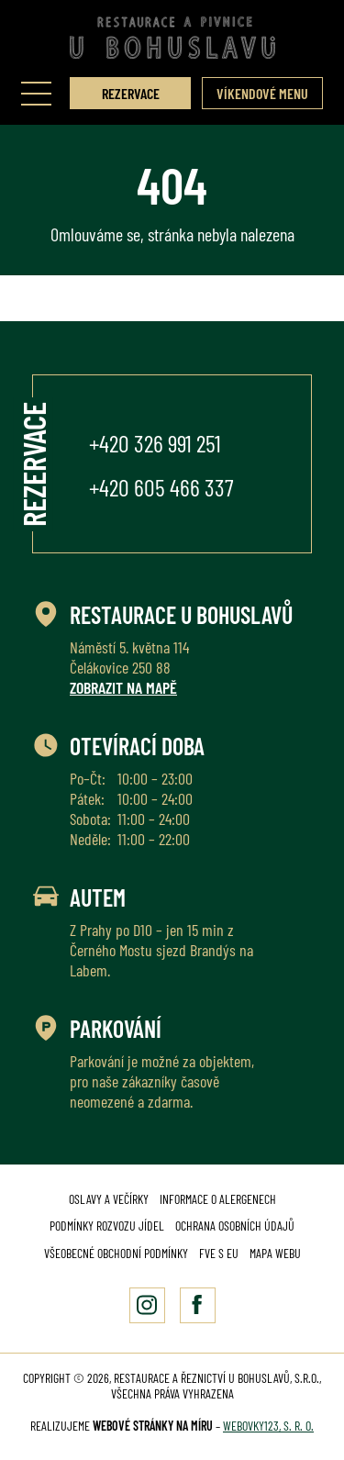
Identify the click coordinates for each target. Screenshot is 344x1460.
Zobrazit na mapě (123, 687)
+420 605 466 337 (161, 487)
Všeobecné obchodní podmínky (116, 1253)
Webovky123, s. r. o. (268, 1425)
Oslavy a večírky (109, 1199)
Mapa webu (275, 1253)
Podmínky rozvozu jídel (107, 1225)
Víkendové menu (262, 93)
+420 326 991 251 (155, 443)
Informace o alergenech (218, 1199)
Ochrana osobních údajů (234, 1225)
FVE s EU (219, 1253)
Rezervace (131, 93)
